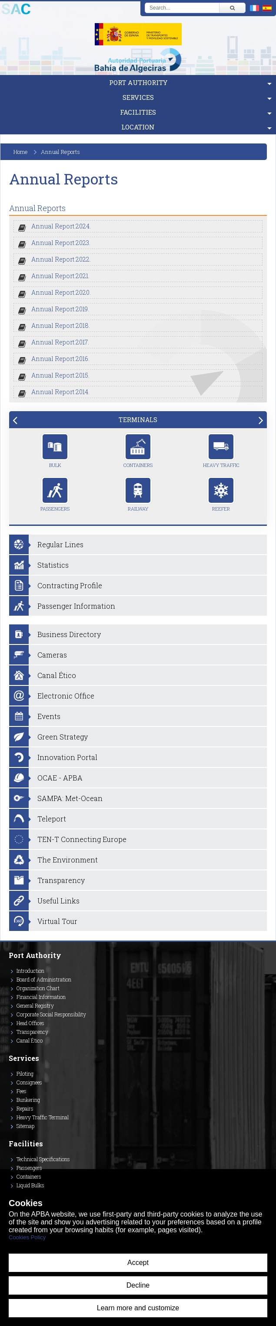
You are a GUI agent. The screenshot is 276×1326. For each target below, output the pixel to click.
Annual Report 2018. (60, 325)
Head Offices (30, 1022)
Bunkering (28, 1099)
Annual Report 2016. (60, 359)
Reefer (221, 494)
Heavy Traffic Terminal (43, 1117)
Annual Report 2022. (61, 259)
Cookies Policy (27, 1237)
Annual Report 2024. (61, 226)
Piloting (25, 1073)
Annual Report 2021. (60, 276)
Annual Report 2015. (60, 375)
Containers (138, 450)
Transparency (32, 1031)
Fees (22, 1090)
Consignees (29, 1082)
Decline (138, 1285)
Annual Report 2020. (61, 292)
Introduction (30, 970)
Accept (138, 1262)
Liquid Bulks (30, 1185)
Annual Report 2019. (60, 309)
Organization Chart (38, 988)
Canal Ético (30, 1040)
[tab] (138, 419)
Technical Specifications (43, 1159)
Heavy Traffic (221, 450)
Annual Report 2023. (60, 243)
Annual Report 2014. (60, 392)
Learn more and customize (138, 1308)
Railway (138, 494)
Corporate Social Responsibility (51, 1014)
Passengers (55, 494)
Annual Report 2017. (60, 342)
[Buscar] (232, 8)
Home (20, 152)
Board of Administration (44, 979)
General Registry (35, 1005)
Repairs (25, 1108)
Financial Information (41, 996)
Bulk (55, 450)
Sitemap (25, 1125)
